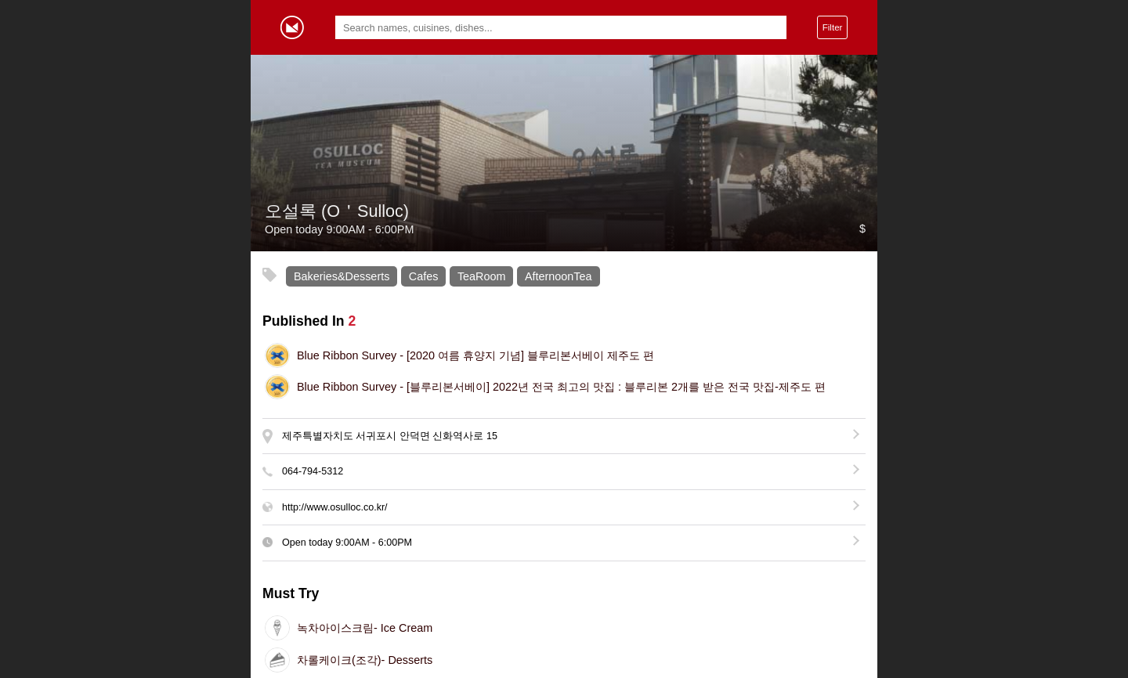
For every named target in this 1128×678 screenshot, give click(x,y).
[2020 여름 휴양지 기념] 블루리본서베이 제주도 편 (475, 355)
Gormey (292, 27)
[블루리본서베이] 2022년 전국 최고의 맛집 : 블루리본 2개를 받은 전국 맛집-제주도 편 (561, 386)
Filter (832, 27)
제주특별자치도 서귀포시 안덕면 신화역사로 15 (389, 436)
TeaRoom (481, 276)
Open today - (347, 542)
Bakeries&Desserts (341, 276)
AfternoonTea (558, 276)
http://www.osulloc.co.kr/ (335, 507)
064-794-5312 (312, 471)
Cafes (424, 276)
